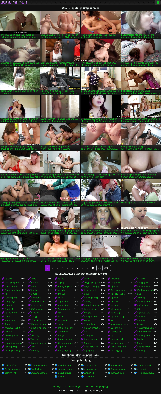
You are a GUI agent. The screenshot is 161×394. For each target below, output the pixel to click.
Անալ (86, 294)
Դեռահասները (12, 290)
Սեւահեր (141, 320)
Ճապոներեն (64, 305)
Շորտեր (62, 347)
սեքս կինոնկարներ (92, 365)
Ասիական (36, 298)
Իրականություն (13, 328)
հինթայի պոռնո (39, 365)
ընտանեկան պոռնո (119, 373)
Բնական (9, 309)
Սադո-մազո (117, 343)
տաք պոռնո (117, 365)
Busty (33, 279)
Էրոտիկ (35, 313)
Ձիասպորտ (11, 286)
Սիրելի (34, 290)
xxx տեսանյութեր (145, 373)
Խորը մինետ (37, 305)
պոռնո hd (89, 373)
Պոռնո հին (36, 369)
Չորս (7, 324)
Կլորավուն (89, 324)
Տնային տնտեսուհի (39, 320)
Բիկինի (8, 332)
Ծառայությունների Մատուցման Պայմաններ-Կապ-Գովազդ (80, 387)
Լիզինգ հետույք (39, 324)
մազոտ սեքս (90, 369)
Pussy (86, 279)
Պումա (34, 339)
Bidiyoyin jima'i (11, 373)
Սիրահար (116, 309)
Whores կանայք (12, 335)
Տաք (139, 294)
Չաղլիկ (61, 335)
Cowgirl (34, 294)
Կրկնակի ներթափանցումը (119, 317)
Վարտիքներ (11, 298)
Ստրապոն (116, 332)
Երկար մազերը (65, 328)
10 (93, 268)
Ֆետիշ (8, 339)
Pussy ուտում (64, 309)
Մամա (61, 317)
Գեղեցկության (65, 286)
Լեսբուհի (115, 283)
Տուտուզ (115, 279)
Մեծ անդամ (37, 309)
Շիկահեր (142, 279)
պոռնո (61, 377)
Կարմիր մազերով (145, 301)
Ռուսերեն (62, 320)
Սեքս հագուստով (92, 339)
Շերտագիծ (63, 301)
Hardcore (35, 283)
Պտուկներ (63, 332)
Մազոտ (115, 301)
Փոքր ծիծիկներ (92, 283)
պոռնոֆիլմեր (65, 373)
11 (99, 268)
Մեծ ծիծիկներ (12, 283)
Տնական (88, 335)
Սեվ (86, 332)
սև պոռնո (89, 377)
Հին (113, 335)
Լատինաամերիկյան (39, 343)
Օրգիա (140, 339)
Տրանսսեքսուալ (119, 347)
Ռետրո (87, 343)
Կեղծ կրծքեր (11, 347)
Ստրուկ (141, 350)
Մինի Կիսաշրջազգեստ (66, 343)
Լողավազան (117, 339)
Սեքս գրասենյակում (92, 347)
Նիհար (8, 317)
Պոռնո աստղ (37, 301)
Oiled (33, 347)
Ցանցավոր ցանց (66, 350)
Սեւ (59, 313)
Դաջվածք (116, 313)
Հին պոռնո (10, 365)
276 (106, 268)
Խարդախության (119, 324)
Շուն (33, 286)
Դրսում (8, 305)
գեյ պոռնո (142, 369)
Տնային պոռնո (118, 369)
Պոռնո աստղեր (12, 369)
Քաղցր (114, 305)
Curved (140, 324)
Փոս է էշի (35, 335)
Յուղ (139, 343)
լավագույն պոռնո (66, 369)
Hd (6, 294)
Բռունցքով (116, 350)
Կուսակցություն (13, 343)
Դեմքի (34, 317)
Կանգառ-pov (90, 317)
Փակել (87, 313)
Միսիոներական (145, 290)
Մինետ (61, 279)
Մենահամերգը (92, 305)
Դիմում (61, 294)
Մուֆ (60, 298)
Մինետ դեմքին (38, 328)
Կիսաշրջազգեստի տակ (145, 328)
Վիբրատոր (10, 320)
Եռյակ (61, 283)
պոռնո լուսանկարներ (145, 365)
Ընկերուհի (116, 328)
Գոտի (87, 320)
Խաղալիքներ (91, 290)
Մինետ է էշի (11, 313)
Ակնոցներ (89, 350)
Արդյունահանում (145, 286)
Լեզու (60, 324)
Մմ (138, 309)
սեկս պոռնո (13, 2)
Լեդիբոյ (35, 350)
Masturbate (62, 290)
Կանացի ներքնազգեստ (92, 298)
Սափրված (142, 283)
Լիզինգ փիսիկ (91, 286)
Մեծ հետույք (143, 347)
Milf (32, 332)
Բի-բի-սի (141, 317)
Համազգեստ (143, 335)
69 (112, 320)
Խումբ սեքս (90, 309)
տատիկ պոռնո (65, 365)
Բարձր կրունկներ (92, 328)
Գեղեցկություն (118, 294)
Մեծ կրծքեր (143, 305)
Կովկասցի (10, 301)
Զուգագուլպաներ (119, 290)
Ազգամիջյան (143, 313)
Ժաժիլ (87, 301)
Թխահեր (9, 279)
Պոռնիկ (141, 298)
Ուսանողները (144, 332)
